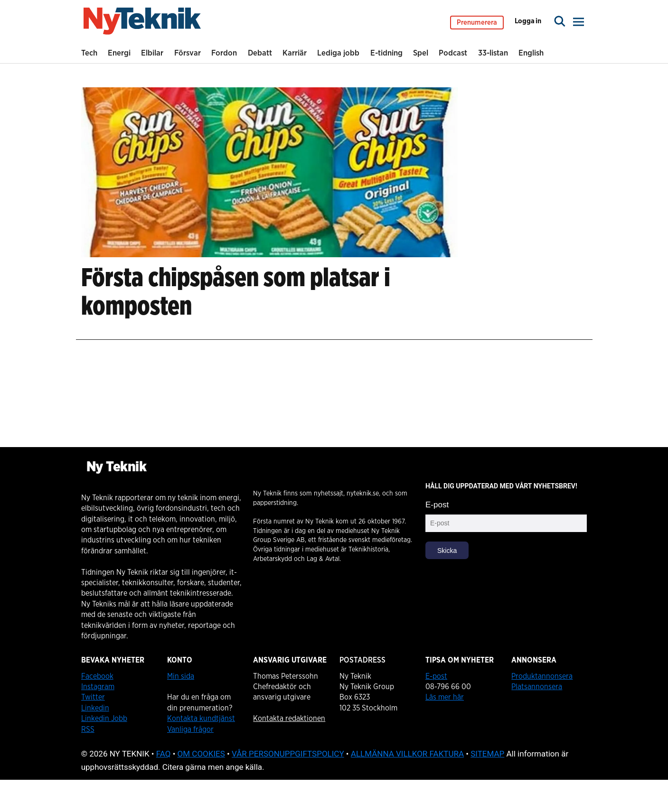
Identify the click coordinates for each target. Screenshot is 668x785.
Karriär (294, 53)
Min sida (180, 676)
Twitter (93, 697)
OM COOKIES (201, 753)
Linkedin (95, 708)
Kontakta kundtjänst (201, 718)
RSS (87, 729)
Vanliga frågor (190, 729)
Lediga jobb (338, 53)
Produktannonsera (542, 676)
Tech (89, 53)
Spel (420, 53)
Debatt (260, 53)
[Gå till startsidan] (142, 23)
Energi (119, 53)
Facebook (97, 676)
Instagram (97, 687)
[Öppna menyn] (579, 23)
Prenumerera (477, 24)
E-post (437, 504)
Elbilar (152, 53)
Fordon (224, 53)
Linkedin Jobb (104, 718)
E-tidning (386, 53)
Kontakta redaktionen (289, 718)
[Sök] (559, 23)
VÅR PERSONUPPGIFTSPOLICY (288, 753)
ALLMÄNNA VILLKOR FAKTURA (407, 753)
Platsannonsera (536, 687)
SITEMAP (487, 753)
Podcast (453, 53)
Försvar (187, 53)
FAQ (163, 753)
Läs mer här (444, 697)
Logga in (528, 24)
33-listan (493, 53)
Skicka (447, 550)
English (531, 53)
